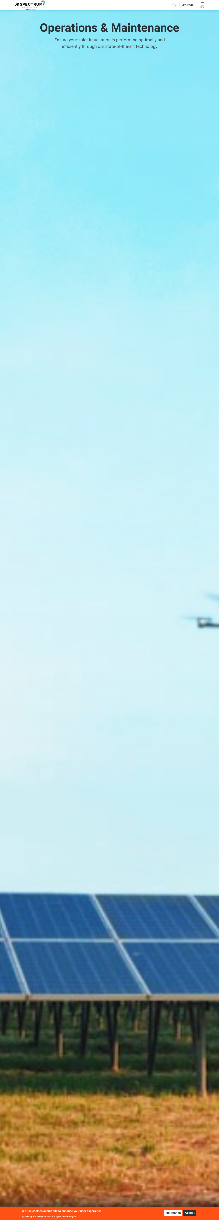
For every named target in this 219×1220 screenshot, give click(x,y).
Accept (190, 1212)
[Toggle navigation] (201, 5)
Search (174, 5)
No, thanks (173, 1212)
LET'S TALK (188, 5)
